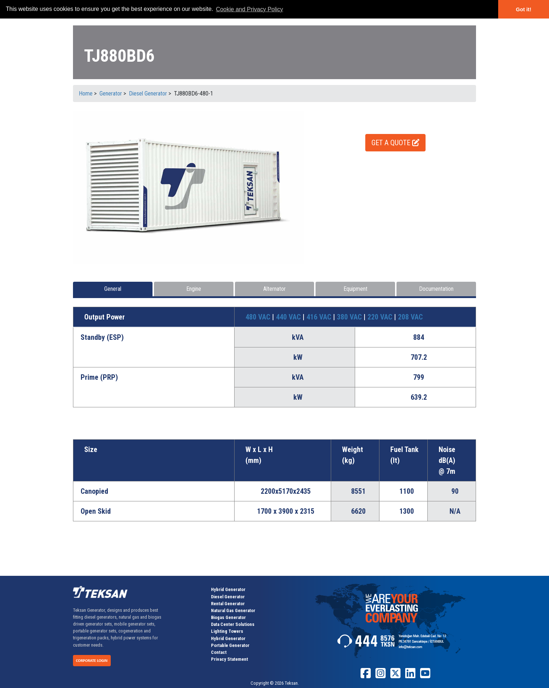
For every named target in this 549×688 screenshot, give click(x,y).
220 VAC (380, 317)
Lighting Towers (227, 631)
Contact (219, 652)
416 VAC (319, 317)
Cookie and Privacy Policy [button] (249, 9)
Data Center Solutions (233, 624)
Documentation (436, 288)
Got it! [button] (523, 9)
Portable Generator (230, 645)
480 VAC (258, 317)
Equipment (355, 288)
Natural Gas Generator (233, 610)
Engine (193, 288)
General (112, 288)
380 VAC (350, 317)
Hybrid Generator (228, 589)
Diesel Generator (228, 596)
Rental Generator (228, 603)
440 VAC (289, 317)
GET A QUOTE (395, 142)
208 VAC (410, 317)
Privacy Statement (229, 659)
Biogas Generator (228, 617)
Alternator (274, 288)
